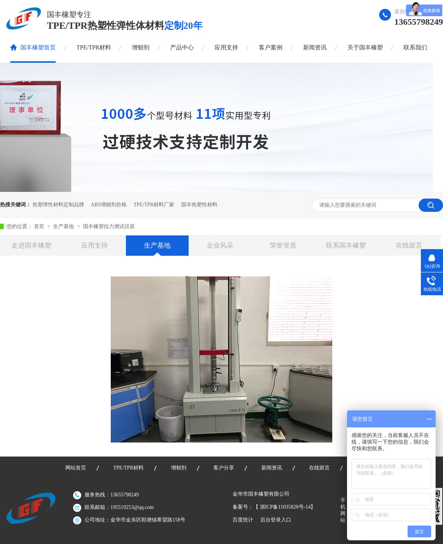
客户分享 (223, 468)
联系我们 (415, 47)
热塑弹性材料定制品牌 (58, 204)
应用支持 (226, 47)
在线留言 (409, 245)
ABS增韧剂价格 (109, 204)
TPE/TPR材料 (93, 47)
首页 (40, 226)
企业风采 (220, 245)
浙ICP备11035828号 (282, 507)
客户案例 (270, 47)
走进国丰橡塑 (31, 245)
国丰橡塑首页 (38, 47)
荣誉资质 (283, 245)
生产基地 (64, 226)
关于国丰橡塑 (365, 47)
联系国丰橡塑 (346, 245)
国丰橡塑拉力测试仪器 (109, 226)
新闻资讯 (315, 47)
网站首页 (75, 468)
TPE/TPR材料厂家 (154, 204)
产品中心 (182, 47)
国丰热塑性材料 (199, 204)
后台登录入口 (275, 520)
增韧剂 (141, 47)
